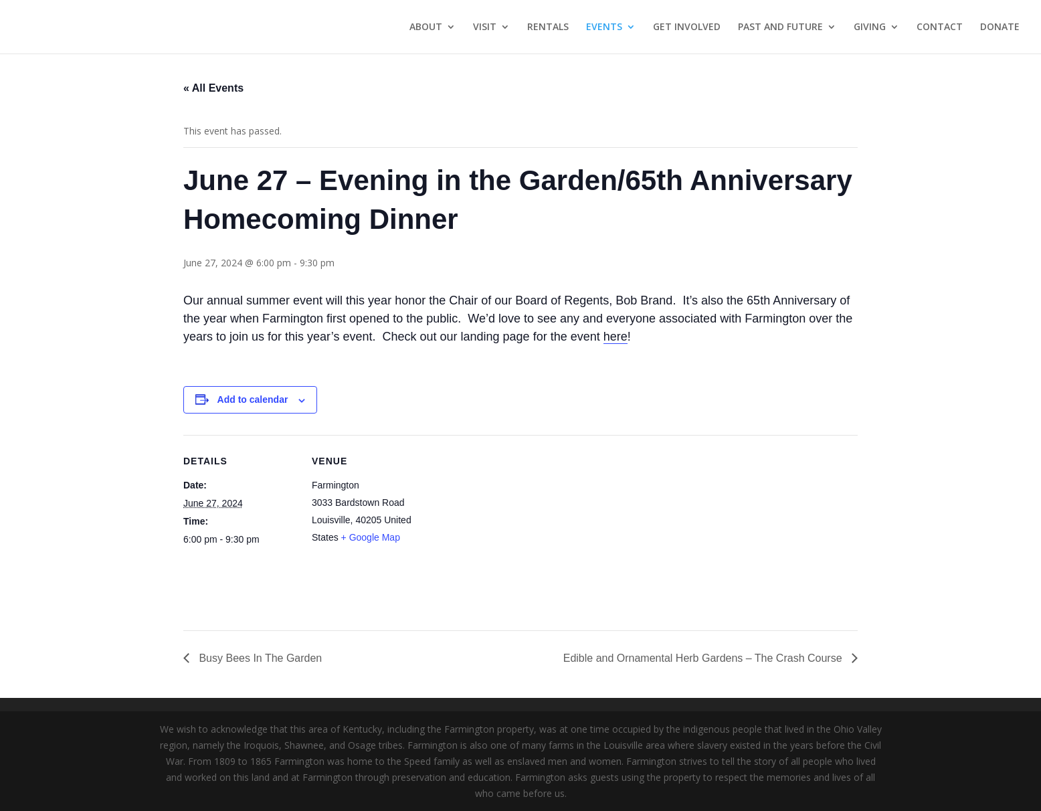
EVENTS (604, 27)
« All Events (213, 88)
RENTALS (548, 27)
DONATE (1000, 27)
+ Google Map (370, 537)
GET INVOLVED (687, 27)
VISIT (484, 27)
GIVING (870, 27)
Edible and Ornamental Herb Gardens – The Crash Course (704, 658)
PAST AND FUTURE (780, 27)
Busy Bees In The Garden (259, 658)
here (615, 336)
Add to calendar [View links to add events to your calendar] (252, 399)
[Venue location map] (510, 527)
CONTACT (940, 27)
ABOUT (425, 27)
